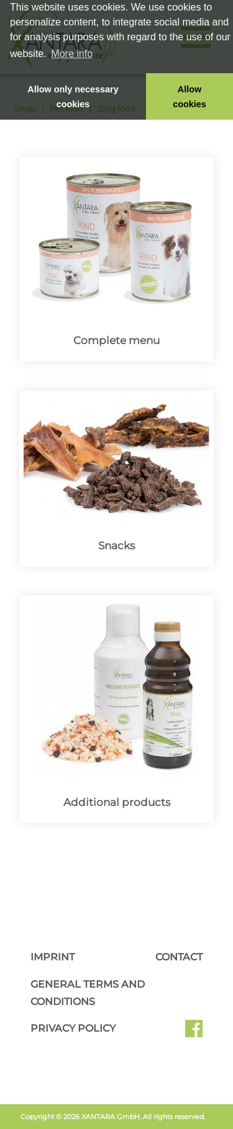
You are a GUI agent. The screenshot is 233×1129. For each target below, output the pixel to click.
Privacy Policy (73, 1028)
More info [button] (72, 53)
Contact (179, 957)
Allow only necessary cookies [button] (72, 96)
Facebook (194, 1033)
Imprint (52, 957)
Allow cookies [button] (189, 96)
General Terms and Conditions (87, 992)
